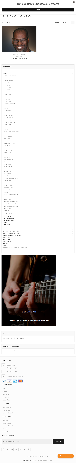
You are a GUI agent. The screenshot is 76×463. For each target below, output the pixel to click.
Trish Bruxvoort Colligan (11, 206)
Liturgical (6, 224)
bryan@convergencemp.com (15, 376)
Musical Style (7, 226)
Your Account (7, 407)
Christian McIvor (8, 101)
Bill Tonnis (7, 89)
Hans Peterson (8, 127)
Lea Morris (7, 157)
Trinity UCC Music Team (20, 59)
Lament (5, 222)
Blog (4, 388)
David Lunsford (8, 113)
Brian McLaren (8, 92)
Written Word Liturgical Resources (15, 247)
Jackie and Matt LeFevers (11, 131)
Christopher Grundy (9, 103)
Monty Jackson (8, 166)
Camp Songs (7, 216)
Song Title (6, 237)
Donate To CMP (66, 456)
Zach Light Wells (9, 213)
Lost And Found (8, 159)
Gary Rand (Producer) (10, 120)
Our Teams (6, 391)
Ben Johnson (7, 87)
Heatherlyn (7, 129)
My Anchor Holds (9, 169)
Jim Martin (7, 134)
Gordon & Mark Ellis (9, 122)
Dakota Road (7, 106)
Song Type (6, 239)
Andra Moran (7, 82)
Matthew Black (8, 164)
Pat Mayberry (8, 171)
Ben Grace (7, 85)
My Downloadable (8, 413)
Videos (5, 245)
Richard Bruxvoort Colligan (11, 178)
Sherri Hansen (8, 183)
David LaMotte (8, 110)
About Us (5, 429)
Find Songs (6, 394)
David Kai (6, 108)
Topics (5, 243)
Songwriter (7, 241)
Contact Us (6, 432)
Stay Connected (19, 55)
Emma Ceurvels (8, 115)
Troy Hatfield (7, 208)
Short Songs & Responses (11, 233)
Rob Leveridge (8, 180)
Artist (5, 73)
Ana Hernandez (8, 80)
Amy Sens (7, 78)
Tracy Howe (7, 199)
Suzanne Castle (8, 190)
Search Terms (7, 423)
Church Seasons (8, 220)
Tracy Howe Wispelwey (11, 201)
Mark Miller (7, 162)
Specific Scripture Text (11, 231)
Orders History (7, 410)
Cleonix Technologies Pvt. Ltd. (43, 460)
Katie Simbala (8, 148)
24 (8, 22)
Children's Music (8, 218)
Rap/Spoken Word (9, 229)
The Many (7, 192)
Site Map (5, 420)
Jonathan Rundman (9, 143)
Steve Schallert (8, 187)
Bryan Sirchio (8, 99)
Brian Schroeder (8, 94)
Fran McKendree (9, 117)
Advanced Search (8, 426)
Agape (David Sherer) (10, 75)
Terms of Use (6, 400)
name (64, 22)
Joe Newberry (8, 136)
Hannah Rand (8, 124)
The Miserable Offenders (11, 194)
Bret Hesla (7, 96)
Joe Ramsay (7, 138)
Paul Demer (7, 173)
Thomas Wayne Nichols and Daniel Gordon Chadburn (19, 197)
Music (5, 70)
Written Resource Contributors (14, 250)
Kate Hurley (7, 145)
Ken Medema (8, 150)
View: (3, 22)
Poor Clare (7, 176)
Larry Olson (7, 155)
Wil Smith (7, 211)
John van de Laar (9, 141)
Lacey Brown (7, 152)
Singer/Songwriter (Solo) (12, 235)
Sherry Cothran (8, 185)
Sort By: (57, 22)
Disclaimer (6, 397)
